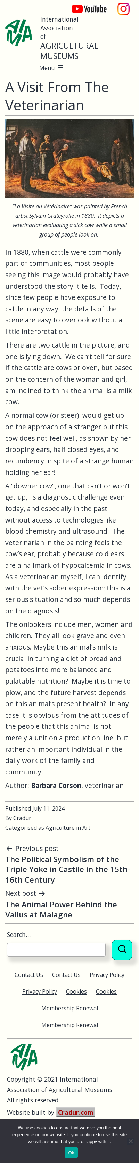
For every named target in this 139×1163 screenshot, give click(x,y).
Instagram (123, 5)
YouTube (84, 5)
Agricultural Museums (69, 51)
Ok (71, 1152)
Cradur (22, 818)
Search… (19, 934)
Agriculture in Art (68, 827)
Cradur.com (75, 1112)
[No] (130, 1141)
